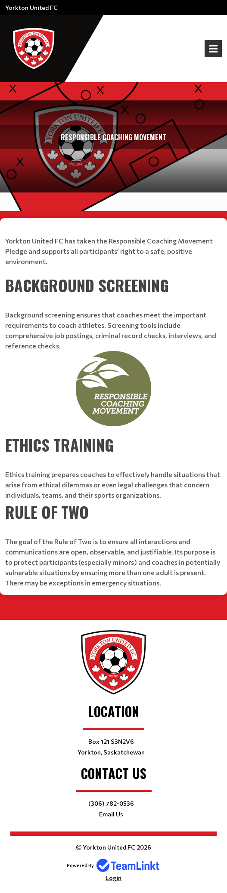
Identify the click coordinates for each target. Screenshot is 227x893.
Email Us (111, 814)
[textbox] (113, 246)
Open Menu (213, 48)
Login (113, 877)
